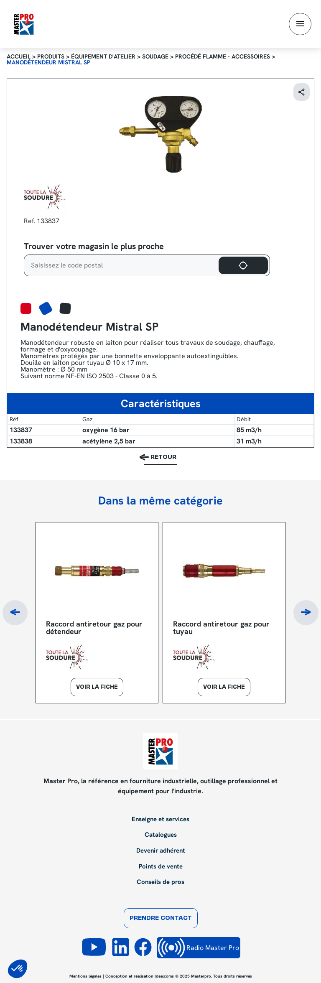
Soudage (155, 56)
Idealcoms (164, 976)
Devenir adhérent (160, 851)
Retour (163, 457)
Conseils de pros (160, 882)
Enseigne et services (160, 819)
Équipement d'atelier (103, 56)
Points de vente (161, 866)
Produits (50, 56)
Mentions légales (85, 976)
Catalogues (161, 835)
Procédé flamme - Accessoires (222, 56)
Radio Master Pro (198, 947)
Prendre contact (161, 918)
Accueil (19, 56)
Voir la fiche (97, 687)
